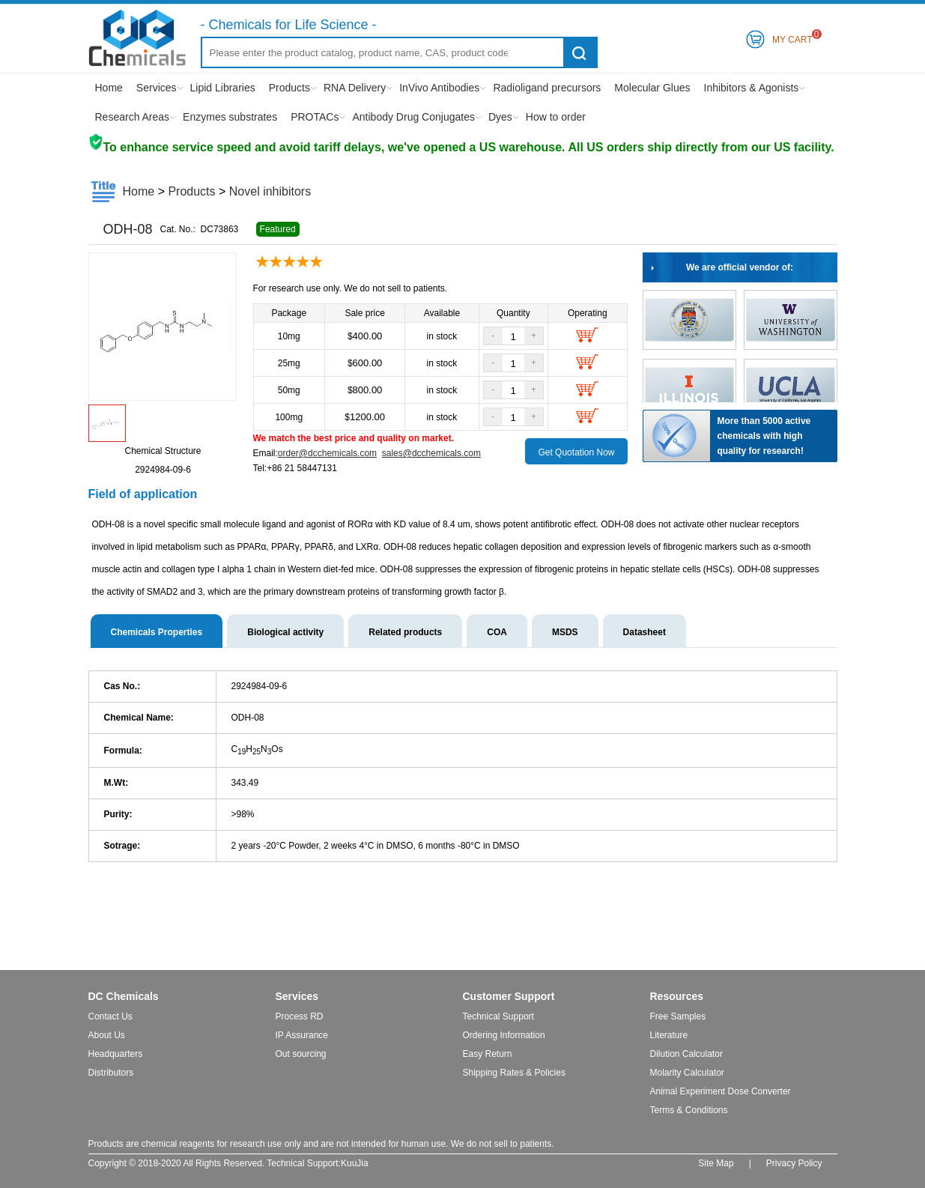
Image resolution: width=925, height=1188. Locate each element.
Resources (677, 996)
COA (497, 632)
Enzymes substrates (230, 117)
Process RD (300, 1016)
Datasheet (644, 632)
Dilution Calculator (686, 1054)
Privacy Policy (794, 1163)
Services (156, 88)
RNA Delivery (355, 88)
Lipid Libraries (222, 88)
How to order (556, 117)
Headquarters (115, 1054)
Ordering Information (504, 1035)
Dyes (500, 117)
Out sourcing (301, 1054)
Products (289, 88)
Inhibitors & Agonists (751, 88)
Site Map (715, 1163)
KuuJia (355, 1163)
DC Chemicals (123, 996)
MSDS (565, 632)
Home (109, 88)
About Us (106, 1035)
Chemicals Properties (157, 632)
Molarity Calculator (687, 1072)
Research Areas (132, 117)
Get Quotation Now (576, 452)
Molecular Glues (652, 88)
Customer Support (509, 996)
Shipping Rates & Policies (514, 1072)
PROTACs (315, 117)
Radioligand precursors (547, 88)
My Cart (792, 37)
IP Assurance (302, 1035)
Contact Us (110, 1016)
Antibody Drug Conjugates (413, 117)
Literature (669, 1035)
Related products (405, 632)
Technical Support (498, 1016)
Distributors (111, 1072)
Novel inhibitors (270, 191)
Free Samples (678, 1016)
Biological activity (285, 632)
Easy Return (487, 1054)
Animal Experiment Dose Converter (720, 1091)
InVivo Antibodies (439, 88)
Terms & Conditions (689, 1110)
